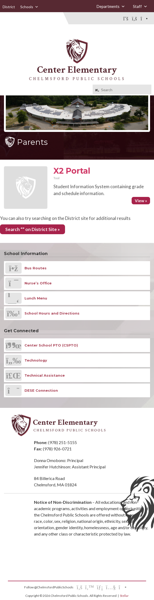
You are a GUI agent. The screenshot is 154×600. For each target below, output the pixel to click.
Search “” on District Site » (32, 229)
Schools (29, 7)
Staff (140, 6)
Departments (110, 6)
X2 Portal (71, 171)
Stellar (124, 596)
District (9, 6)
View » (141, 200)
